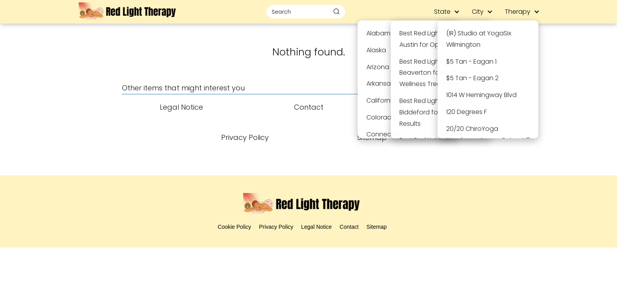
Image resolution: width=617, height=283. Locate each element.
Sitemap (376, 227)
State (442, 11)
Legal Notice (316, 227)
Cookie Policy (234, 227)
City (478, 11)
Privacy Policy (276, 227)
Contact (349, 227)
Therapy (517, 11)
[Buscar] (336, 11)
